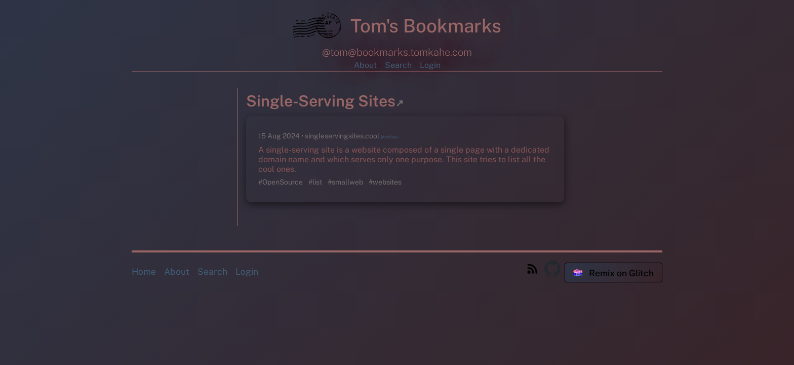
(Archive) (389, 136)
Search (398, 65)
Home (144, 271)
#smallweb (346, 182)
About (365, 65)
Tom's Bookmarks (397, 28)
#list (316, 182)
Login (430, 65)
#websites (385, 182)
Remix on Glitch (613, 273)
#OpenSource (281, 182)
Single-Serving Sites (325, 101)
